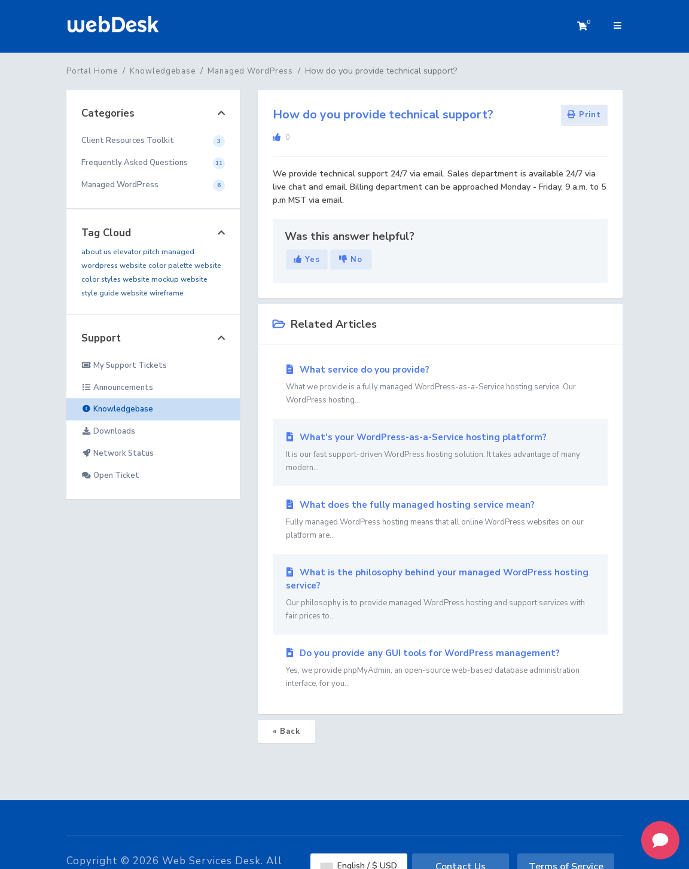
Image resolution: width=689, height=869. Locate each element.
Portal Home (92, 71)
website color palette (156, 265)
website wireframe (152, 293)
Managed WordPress (250, 71)
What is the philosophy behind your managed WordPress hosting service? (440, 594)
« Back (286, 731)
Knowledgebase (163, 71)
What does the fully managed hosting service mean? (440, 520)
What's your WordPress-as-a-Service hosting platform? (440, 452)
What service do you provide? (440, 385)
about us (96, 252)
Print (584, 114)
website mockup (151, 279)
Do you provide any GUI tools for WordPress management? (440, 668)
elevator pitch (136, 252)
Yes (307, 259)
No (350, 259)
